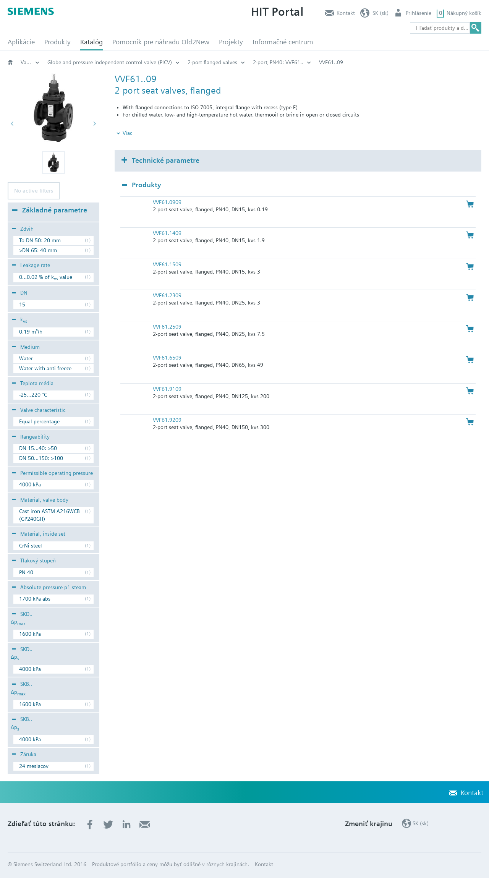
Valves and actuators (122, 62)
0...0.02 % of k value (45, 278)
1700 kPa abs (34, 599)
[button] (53, 162)
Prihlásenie (418, 13)
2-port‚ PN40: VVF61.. (393, 62)
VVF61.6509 (167, 358)
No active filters (33, 191)
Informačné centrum (283, 42)
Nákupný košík (464, 13)
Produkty (57, 42)
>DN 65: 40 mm (38, 250)
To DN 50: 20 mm (40, 240)
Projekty (231, 42)
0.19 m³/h (30, 332)
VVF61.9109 (167, 389)
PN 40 (26, 572)
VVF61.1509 (167, 264)
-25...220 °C (33, 395)
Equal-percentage (39, 421)
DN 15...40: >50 (38, 448)
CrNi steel (30, 546)
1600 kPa (30, 634)
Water (26, 358)
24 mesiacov (34, 766)
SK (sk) (380, 13)
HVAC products (65, 62)
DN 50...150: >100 (41, 458)
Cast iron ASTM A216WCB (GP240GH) (49, 515)
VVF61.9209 (167, 420)
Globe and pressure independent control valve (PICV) (224, 62)
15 (22, 304)
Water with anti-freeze (45, 368)
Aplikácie (21, 42)
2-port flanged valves (327, 62)
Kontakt (346, 13)
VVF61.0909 (167, 202)
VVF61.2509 (167, 327)
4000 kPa (30, 484)
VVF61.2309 (167, 295)
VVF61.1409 (167, 233)
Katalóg (91, 42)
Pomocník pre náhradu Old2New (160, 42)
